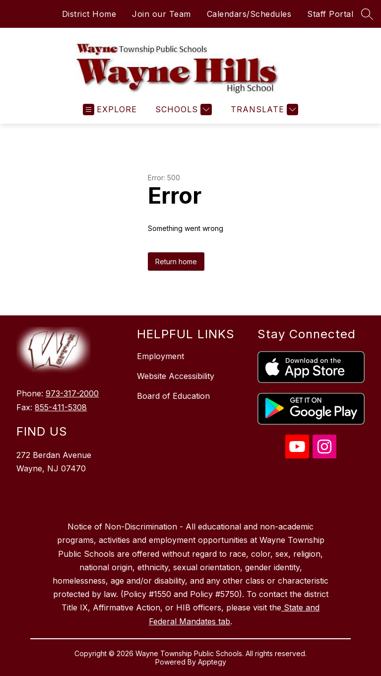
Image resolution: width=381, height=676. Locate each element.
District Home (89, 14)
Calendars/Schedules (249, 14)
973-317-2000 (72, 393)
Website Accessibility (175, 376)
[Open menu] (110, 109)
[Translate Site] (263, 109)
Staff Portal (330, 14)
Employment (160, 356)
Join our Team (161, 14)
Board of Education (173, 396)
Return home (176, 261)
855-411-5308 (61, 407)
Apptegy (212, 662)
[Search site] (367, 14)
